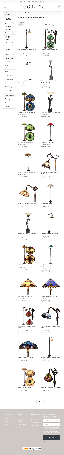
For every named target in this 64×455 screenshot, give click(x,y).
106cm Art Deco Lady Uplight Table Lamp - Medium (27, 234)
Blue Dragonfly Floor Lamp (26, 358)
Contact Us (21, 417)
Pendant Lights (9, 87)
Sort (45, 25)
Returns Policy (22, 424)
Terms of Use (35, 422)
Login (32, 1)
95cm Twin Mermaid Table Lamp (50, 112)
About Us (33, 417)
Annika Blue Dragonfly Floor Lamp (49, 265)
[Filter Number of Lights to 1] (9, 45)
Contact (44, 1)
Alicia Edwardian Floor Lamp (49, 234)
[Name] (51, 420)
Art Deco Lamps (7, 66)
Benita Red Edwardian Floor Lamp (26, 327)
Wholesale (38, 1)
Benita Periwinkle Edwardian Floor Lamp (26, 81)
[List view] (23, 24)
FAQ (19, 427)
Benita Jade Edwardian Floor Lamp (49, 50)
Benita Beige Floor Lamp (25, 296)
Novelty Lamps (9, 79)
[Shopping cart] (58, 7)
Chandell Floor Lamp (24, 388)
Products (20, 1)
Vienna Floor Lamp (46, 204)
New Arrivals (8, 62)
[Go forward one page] (42, 401)
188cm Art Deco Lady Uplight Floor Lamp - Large (49, 81)
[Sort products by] (54, 24)
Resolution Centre (21, 420)
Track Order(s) (7, 425)
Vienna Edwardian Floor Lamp (27, 204)
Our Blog (33, 420)
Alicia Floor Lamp (23, 265)
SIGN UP (51, 437)
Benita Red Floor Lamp (47, 142)
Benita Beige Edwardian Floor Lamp (27, 50)
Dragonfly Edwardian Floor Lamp (51, 388)
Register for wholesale (8, 418)
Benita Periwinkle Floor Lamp (49, 296)
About (6, 103)
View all (7, 71)
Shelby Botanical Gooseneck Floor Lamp (49, 173)
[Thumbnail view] (20, 24)
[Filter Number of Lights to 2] (9, 42)
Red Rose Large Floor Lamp (26, 172)
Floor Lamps (8, 83)
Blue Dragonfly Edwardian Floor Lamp (50, 327)
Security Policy (33, 429)
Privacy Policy (35, 425)
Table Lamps (8, 90)
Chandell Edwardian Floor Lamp (50, 358)
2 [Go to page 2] (39, 401)
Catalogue (27, 1)
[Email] (51, 424)
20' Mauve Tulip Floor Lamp (26, 112)
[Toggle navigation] (5, 7)
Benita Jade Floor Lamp (25, 142)
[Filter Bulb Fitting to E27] (9, 23)
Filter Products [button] (8, 13)
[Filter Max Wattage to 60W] (9, 33)
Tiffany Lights (9, 75)
